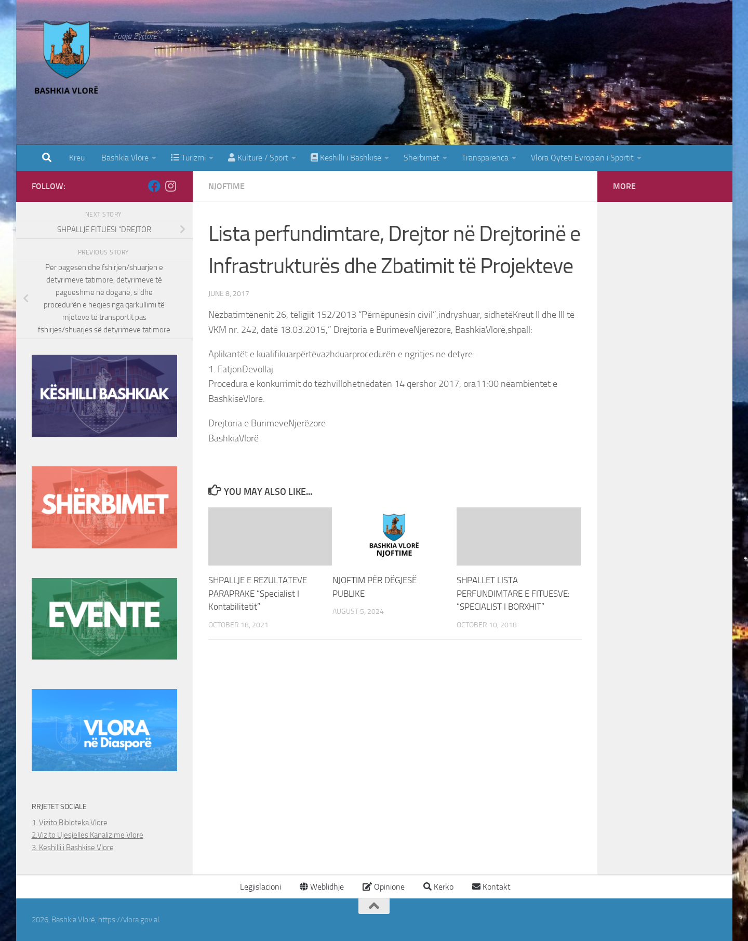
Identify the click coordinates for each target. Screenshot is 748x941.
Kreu (77, 158)
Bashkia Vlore (124, 158)
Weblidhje (322, 887)
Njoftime (226, 186)
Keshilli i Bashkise (346, 158)
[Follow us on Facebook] (154, 186)
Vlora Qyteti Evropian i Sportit (582, 158)
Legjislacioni (259, 887)
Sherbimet (421, 158)
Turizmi (188, 158)
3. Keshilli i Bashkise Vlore (73, 847)
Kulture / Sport (258, 158)
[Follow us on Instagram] (171, 186)
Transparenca (485, 158)
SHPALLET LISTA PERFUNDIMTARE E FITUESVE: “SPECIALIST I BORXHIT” (513, 593)
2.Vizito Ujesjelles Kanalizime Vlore (87, 835)
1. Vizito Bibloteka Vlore (70, 822)
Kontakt (491, 887)
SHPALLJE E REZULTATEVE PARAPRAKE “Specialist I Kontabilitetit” (257, 593)
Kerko (438, 887)
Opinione (384, 887)
